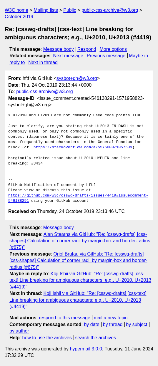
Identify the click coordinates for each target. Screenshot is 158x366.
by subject (136, 324)
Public (69, 10)
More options (113, 49)
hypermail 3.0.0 (86, 348)
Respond (86, 49)
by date (91, 324)
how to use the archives (47, 337)
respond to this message (64, 317)
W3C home (16, 10)
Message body (58, 49)
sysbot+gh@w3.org (76, 78)
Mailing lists (46, 10)
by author (19, 330)
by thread (113, 324)
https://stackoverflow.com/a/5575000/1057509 (83, 147)
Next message (68, 55)
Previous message (106, 55)
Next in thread (43, 62)
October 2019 (19, 16)
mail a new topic (111, 317)
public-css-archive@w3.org (110, 10)
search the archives (95, 337)
